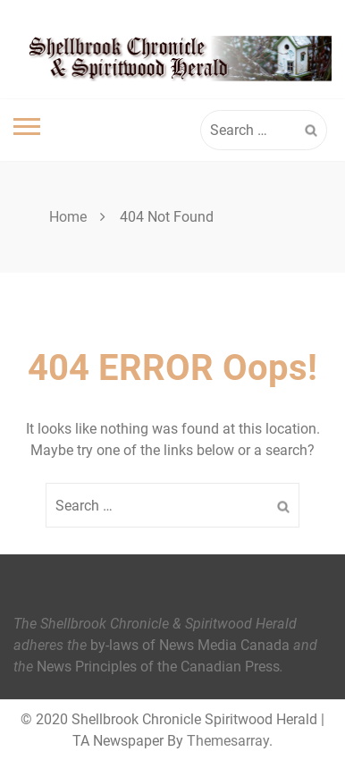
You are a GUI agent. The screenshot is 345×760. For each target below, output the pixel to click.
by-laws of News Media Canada (190, 645)
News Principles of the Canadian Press (158, 666)
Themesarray (228, 740)
